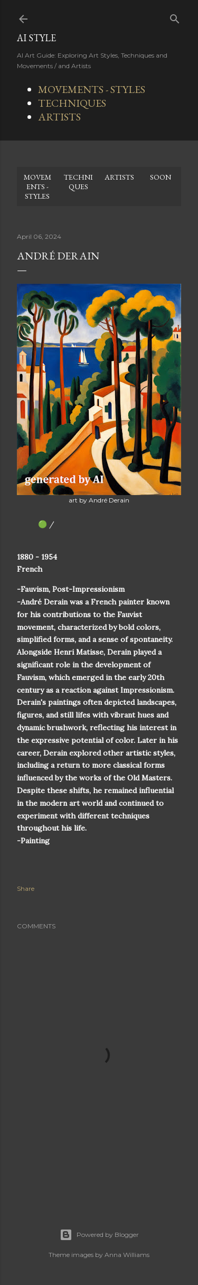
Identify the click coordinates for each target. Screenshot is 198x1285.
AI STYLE (36, 38)
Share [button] (25, 888)
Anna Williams (127, 1255)
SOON (160, 177)
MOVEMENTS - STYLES (91, 89)
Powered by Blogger (99, 1234)
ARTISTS (59, 117)
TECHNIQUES (72, 103)
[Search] (174, 16)
